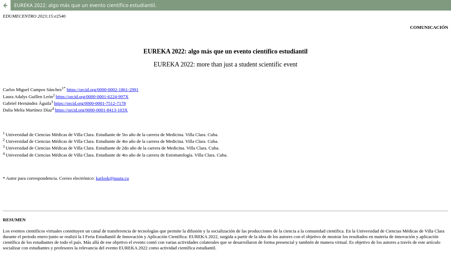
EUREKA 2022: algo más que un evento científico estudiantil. (85, 5)
